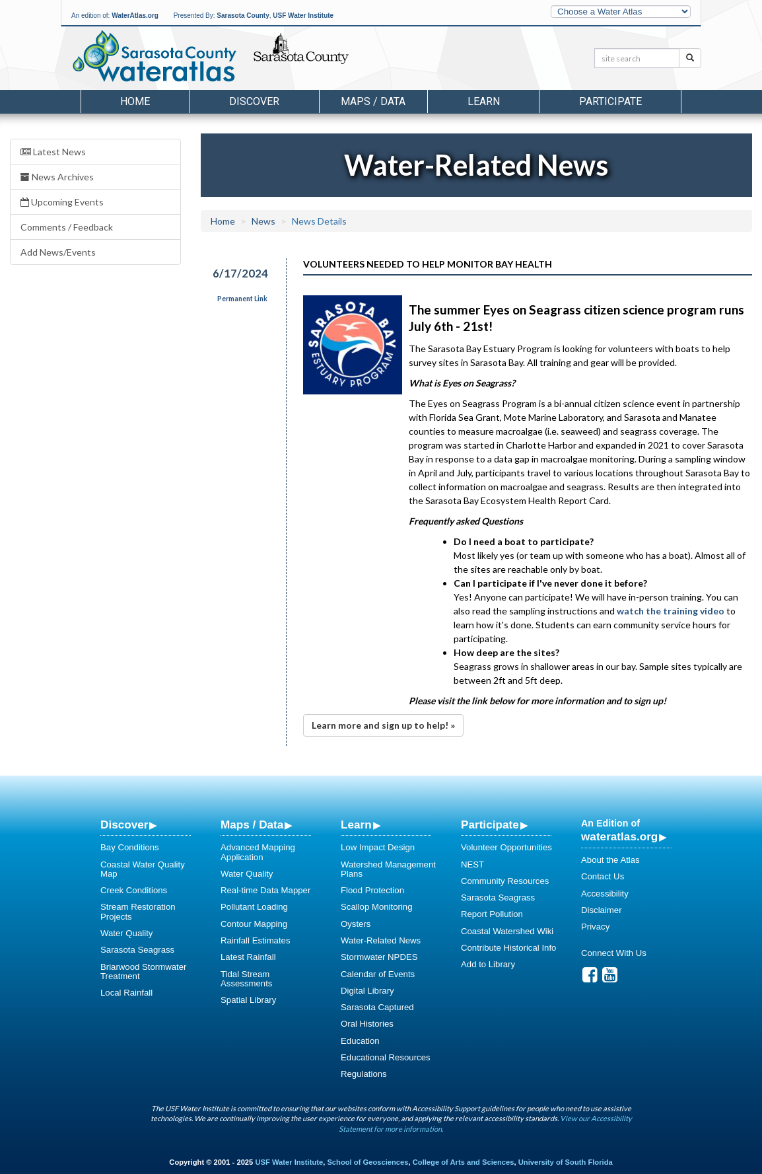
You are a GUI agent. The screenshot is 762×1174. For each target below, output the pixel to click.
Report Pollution (492, 914)
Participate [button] (610, 101)
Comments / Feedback (66, 227)
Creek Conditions (133, 890)
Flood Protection (372, 890)
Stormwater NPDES (379, 957)
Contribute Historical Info (508, 948)
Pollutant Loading (254, 907)
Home (135, 101)
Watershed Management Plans (388, 869)
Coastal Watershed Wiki (507, 931)
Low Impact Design (378, 847)
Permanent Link (242, 299)
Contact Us (602, 876)
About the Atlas (610, 860)
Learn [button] (484, 101)
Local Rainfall (126, 993)
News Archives (57, 176)
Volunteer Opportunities (506, 847)
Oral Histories (367, 1024)
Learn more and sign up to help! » (383, 725)
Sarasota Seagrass (137, 950)
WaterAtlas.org (135, 15)
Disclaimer (601, 910)
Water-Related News (381, 940)
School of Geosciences (367, 1162)
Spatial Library (248, 1000)
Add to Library (488, 964)
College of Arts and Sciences (463, 1162)
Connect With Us (613, 953)
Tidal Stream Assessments (246, 978)
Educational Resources (386, 1057)
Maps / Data (252, 824)
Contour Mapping (254, 924)
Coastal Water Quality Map (142, 869)
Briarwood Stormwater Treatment (143, 971)
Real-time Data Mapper (265, 890)
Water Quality (126, 933)
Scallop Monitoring (377, 907)
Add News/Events (58, 252)
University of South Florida (565, 1162)
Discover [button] (254, 101)
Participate (490, 824)
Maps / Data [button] (373, 101)
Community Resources (505, 881)
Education (360, 1041)
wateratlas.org (619, 836)
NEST (472, 864)
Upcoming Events (62, 201)
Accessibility (605, 894)
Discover (124, 824)
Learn (356, 824)
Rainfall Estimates (256, 940)
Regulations (364, 1074)
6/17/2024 (240, 273)
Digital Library (367, 991)
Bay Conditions (129, 847)
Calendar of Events (378, 974)
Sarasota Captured (377, 1007)
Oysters (355, 924)
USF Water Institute (303, 15)
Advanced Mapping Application (258, 852)
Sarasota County (243, 15)
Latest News (53, 151)
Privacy (595, 927)
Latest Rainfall (248, 957)
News (263, 221)
